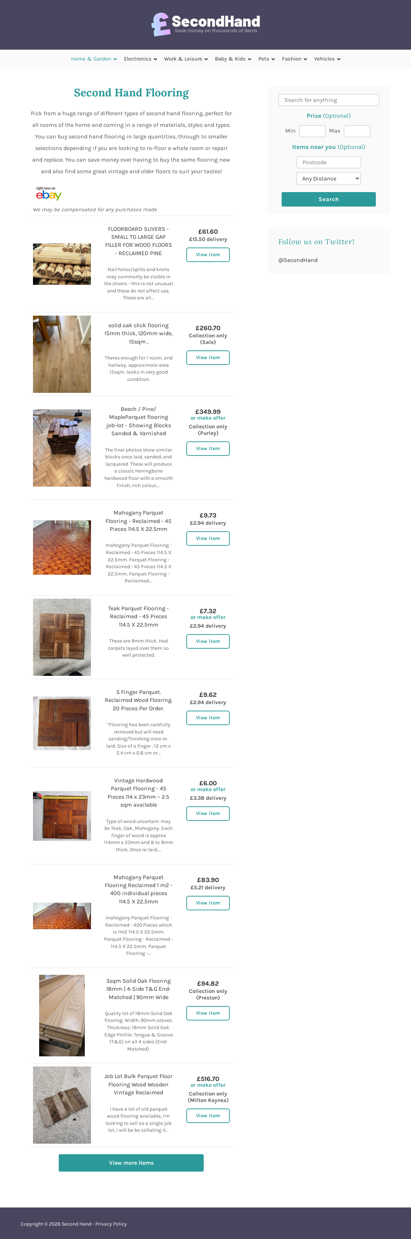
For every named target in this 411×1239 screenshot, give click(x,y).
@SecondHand (297, 260)
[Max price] (357, 131)
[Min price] (312, 131)
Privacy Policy (111, 1224)
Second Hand (76, 1224)
